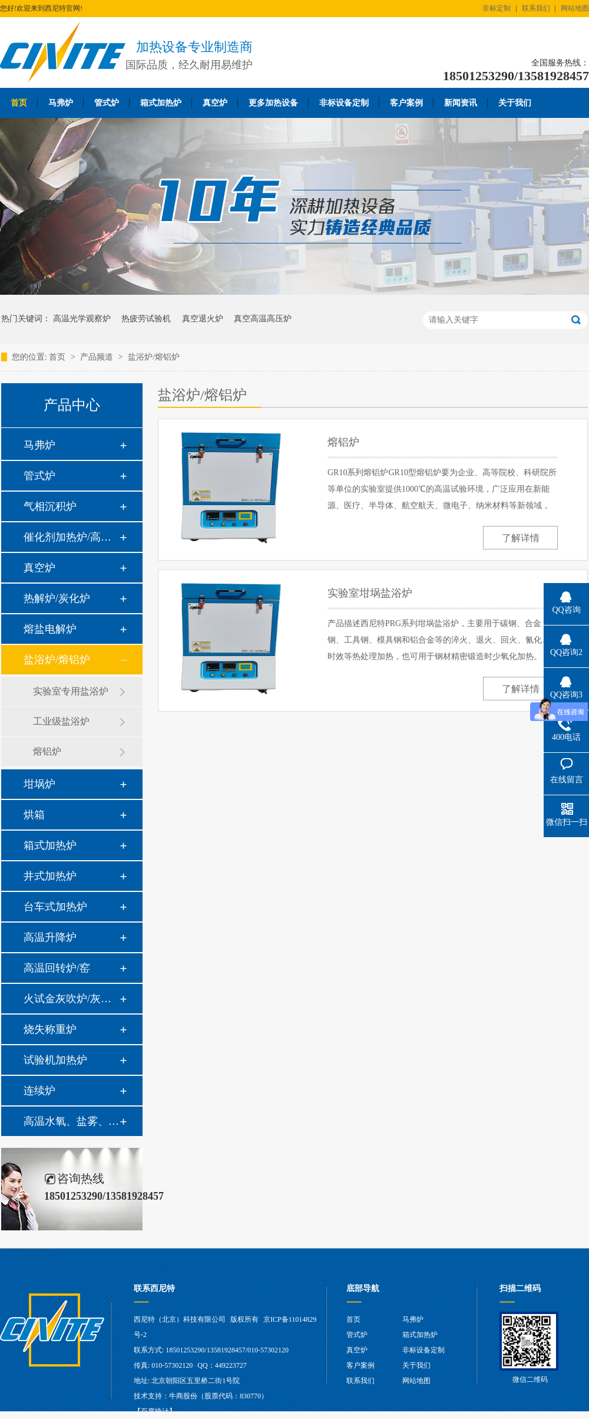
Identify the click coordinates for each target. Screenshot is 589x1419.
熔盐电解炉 (50, 629)
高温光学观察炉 (82, 318)
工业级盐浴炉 (61, 721)
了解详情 (521, 538)
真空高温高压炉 (263, 318)
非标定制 (496, 8)
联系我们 (536, 8)
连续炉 (39, 1091)
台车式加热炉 (55, 907)
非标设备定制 (344, 102)
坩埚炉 (39, 784)
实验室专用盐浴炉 (70, 691)
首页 (19, 102)
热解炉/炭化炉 (57, 598)
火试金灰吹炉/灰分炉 (71, 999)
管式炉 (106, 102)
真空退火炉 (202, 318)
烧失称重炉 (50, 1029)
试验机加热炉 (55, 1060)
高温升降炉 (50, 937)
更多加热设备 (273, 102)
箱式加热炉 (160, 102)
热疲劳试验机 (146, 318)
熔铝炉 (47, 751)
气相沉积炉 (50, 506)
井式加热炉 (50, 876)
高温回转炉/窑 (57, 968)
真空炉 (215, 102)
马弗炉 (60, 102)
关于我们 (514, 102)
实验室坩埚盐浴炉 (369, 593)
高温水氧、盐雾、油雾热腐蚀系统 (71, 1121)
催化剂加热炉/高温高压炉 (71, 537)
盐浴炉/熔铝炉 (154, 357)
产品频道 (97, 357)
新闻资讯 (460, 102)
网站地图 (575, 8)
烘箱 (34, 815)
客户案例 (406, 102)
